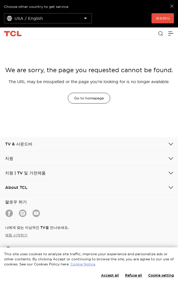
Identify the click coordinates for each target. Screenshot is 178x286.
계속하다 (163, 18)
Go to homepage (89, 98)
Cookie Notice (82, 264)
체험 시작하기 (16, 235)
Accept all (110, 275)
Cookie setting (161, 275)
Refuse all (133, 275)
